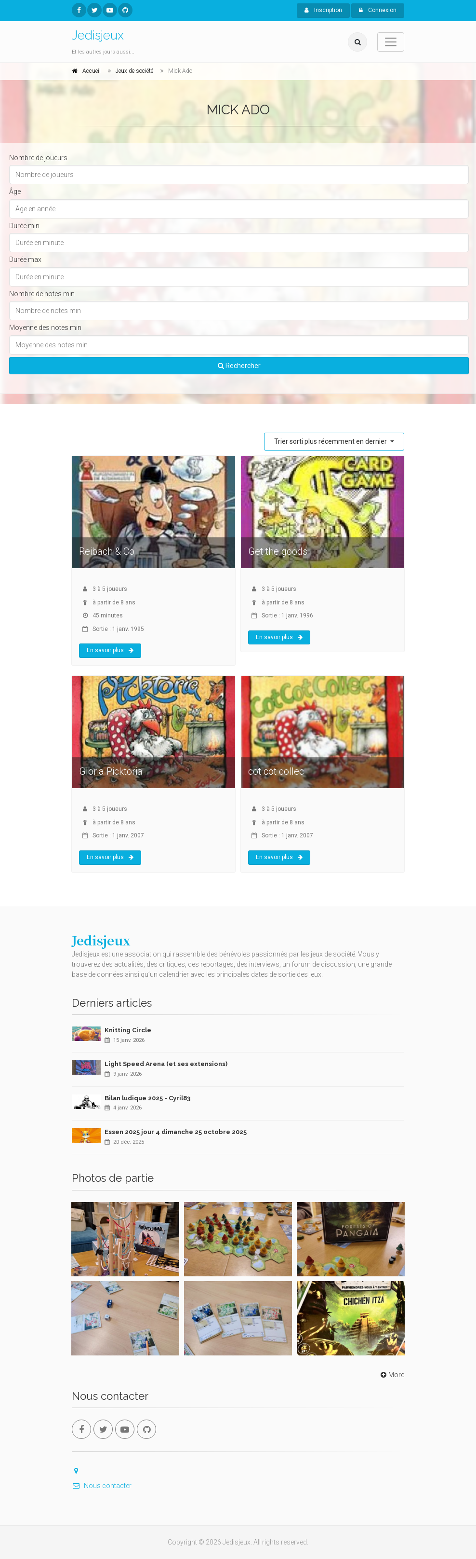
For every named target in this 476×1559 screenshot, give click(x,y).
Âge (15, 191)
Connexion (378, 10)
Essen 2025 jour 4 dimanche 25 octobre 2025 (176, 1131)
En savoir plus (110, 650)
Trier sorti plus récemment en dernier (331, 441)
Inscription (323, 10)
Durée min (24, 226)
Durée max (25, 259)
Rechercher (239, 365)
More (391, 1375)
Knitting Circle (128, 1030)
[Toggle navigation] (390, 42)
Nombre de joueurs (38, 158)
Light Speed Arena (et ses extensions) (166, 1063)
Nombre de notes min (42, 294)
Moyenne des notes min (45, 327)
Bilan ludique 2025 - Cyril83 (147, 1098)
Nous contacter (102, 1486)
